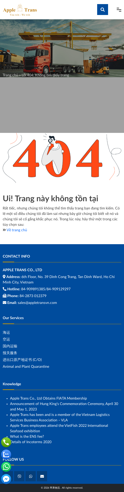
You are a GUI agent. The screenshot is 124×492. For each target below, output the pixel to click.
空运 (6, 339)
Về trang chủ (17, 230)
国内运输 (10, 346)
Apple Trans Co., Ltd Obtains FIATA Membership (48, 398)
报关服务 (10, 353)
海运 (6, 332)
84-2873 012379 (33, 296)
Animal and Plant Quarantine (26, 366)
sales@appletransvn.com (37, 303)
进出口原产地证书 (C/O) (22, 360)
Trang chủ (10, 75)
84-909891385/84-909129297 (46, 289)
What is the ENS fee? (27, 436)
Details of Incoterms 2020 (30, 442)
